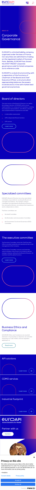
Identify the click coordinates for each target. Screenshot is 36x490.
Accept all (18, 480)
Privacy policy (20, 476)
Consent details (5, 476)
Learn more (9, 126)
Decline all (18, 484)
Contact (8, 434)
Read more (9, 345)
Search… (33, 3)
